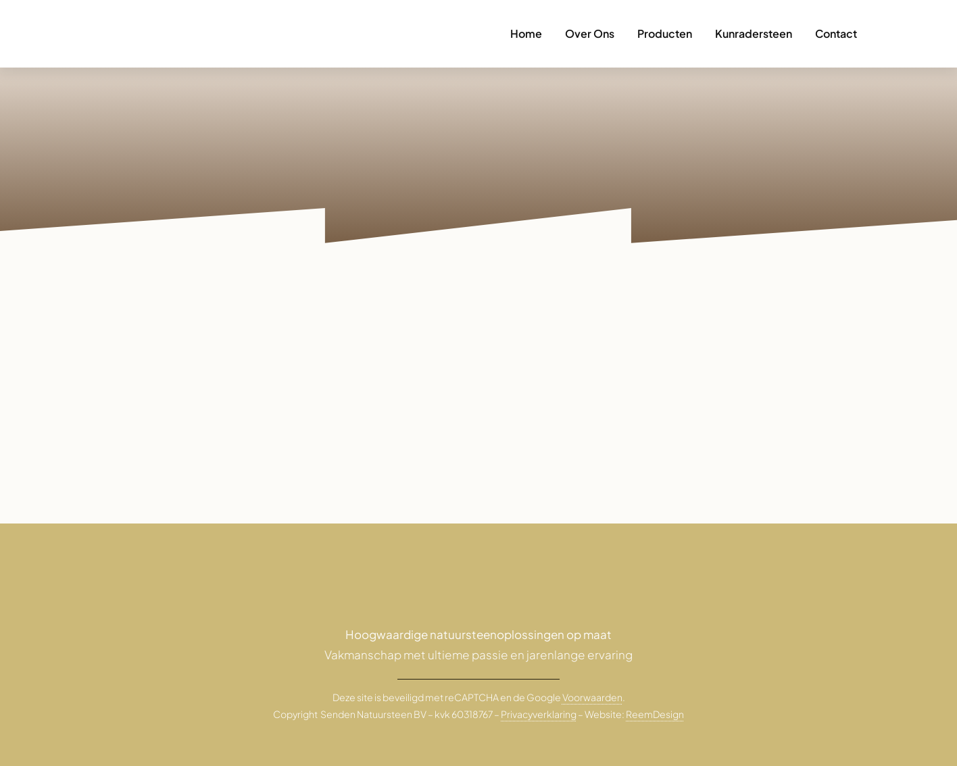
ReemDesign (655, 714)
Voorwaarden (592, 697)
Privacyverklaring (538, 714)
